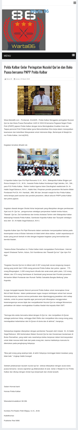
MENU (7, 55)
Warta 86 (39, 11)
